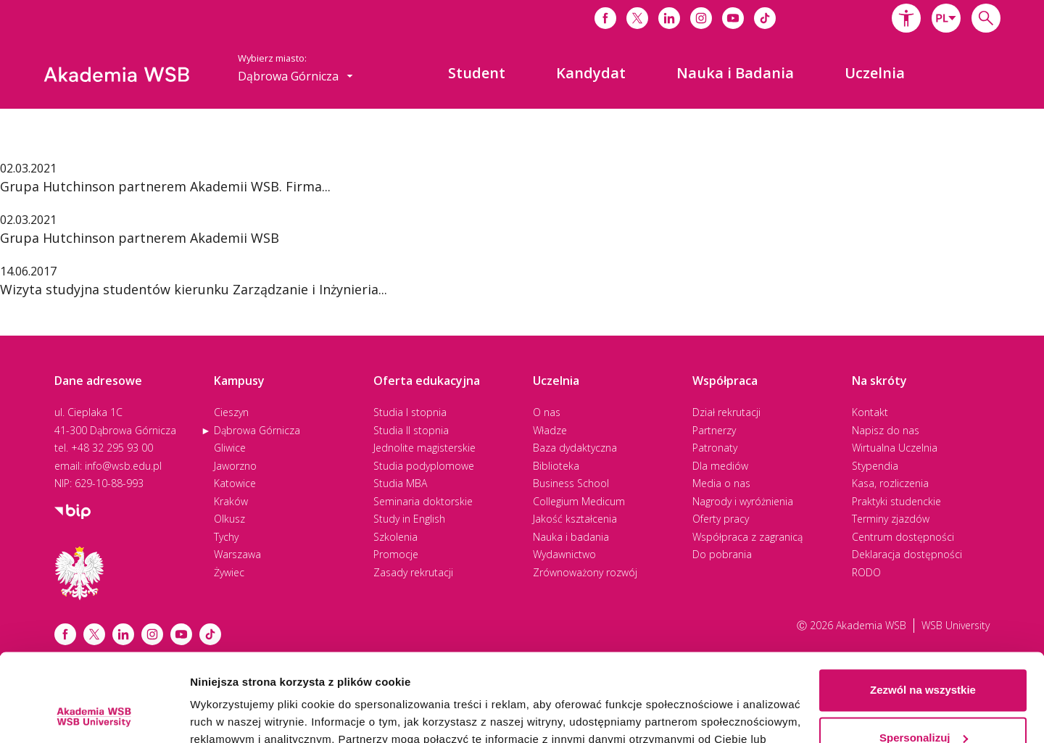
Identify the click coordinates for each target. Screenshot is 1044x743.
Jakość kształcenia (575, 519)
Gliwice (230, 447)
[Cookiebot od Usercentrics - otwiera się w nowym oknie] (93, 715)
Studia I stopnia (410, 412)
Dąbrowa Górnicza (257, 430)
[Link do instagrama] (701, 18)
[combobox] (946, 18)
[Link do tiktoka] (765, 18)
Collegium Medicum (579, 501)
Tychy (226, 537)
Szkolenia (395, 537)
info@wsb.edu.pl (123, 466)
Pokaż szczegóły (233, 714)
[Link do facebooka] (605, 18)
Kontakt (870, 412)
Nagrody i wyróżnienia (742, 501)
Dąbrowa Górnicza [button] (295, 76)
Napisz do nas (885, 430)
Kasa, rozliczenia (890, 483)
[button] (906, 18)
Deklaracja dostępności (907, 554)
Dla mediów (720, 466)
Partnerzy (714, 430)
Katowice (235, 483)
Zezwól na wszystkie (923, 608)
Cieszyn (231, 412)
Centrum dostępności (903, 537)
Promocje (395, 554)
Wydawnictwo (564, 554)
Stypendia (875, 466)
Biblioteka (556, 466)
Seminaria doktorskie (423, 501)
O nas (546, 412)
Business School (571, 483)
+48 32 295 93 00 (112, 447)
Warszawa (237, 554)
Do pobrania (722, 554)
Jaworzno (235, 466)
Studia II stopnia (411, 430)
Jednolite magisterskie (424, 447)
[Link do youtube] (733, 18)
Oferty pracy (720, 519)
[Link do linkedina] (669, 18)
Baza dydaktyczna (575, 447)
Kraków (231, 501)
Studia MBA (400, 483)
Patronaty (714, 447)
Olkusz (229, 519)
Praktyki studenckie (896, 501)
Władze (550, 430)
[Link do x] (637, 18)
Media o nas (721, 483)
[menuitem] (476, 73)
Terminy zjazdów (890, 519)
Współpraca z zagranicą (747, 537)
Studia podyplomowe (423, 466)
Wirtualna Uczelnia (894, 447)
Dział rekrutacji (726, 412)
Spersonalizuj (923, 655)
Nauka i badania (571, 537)
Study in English (409, 519)
